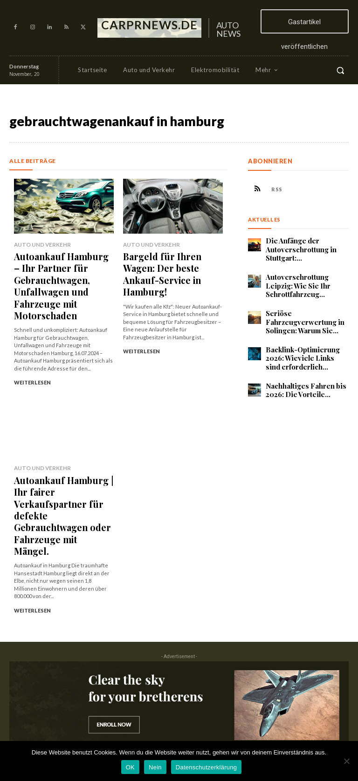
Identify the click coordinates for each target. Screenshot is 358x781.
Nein (155, 767)
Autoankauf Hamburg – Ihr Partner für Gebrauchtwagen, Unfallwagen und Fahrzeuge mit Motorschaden (63, 266)
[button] (340, 70)
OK (130, 767)
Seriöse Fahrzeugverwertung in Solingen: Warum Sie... (302, 317)
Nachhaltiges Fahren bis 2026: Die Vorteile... (303, 383)
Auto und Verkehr (39, 244)
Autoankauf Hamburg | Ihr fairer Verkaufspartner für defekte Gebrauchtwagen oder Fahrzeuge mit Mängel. (62, 450)
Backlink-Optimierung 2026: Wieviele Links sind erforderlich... (304, 352)
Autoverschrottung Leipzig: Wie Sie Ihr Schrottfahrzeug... (296, 283)
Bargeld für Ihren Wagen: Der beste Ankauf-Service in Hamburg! (170, 262)
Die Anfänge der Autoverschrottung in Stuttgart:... (299, 248)
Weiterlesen (32, 343)
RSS (276, 189)
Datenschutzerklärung (206, 767)
